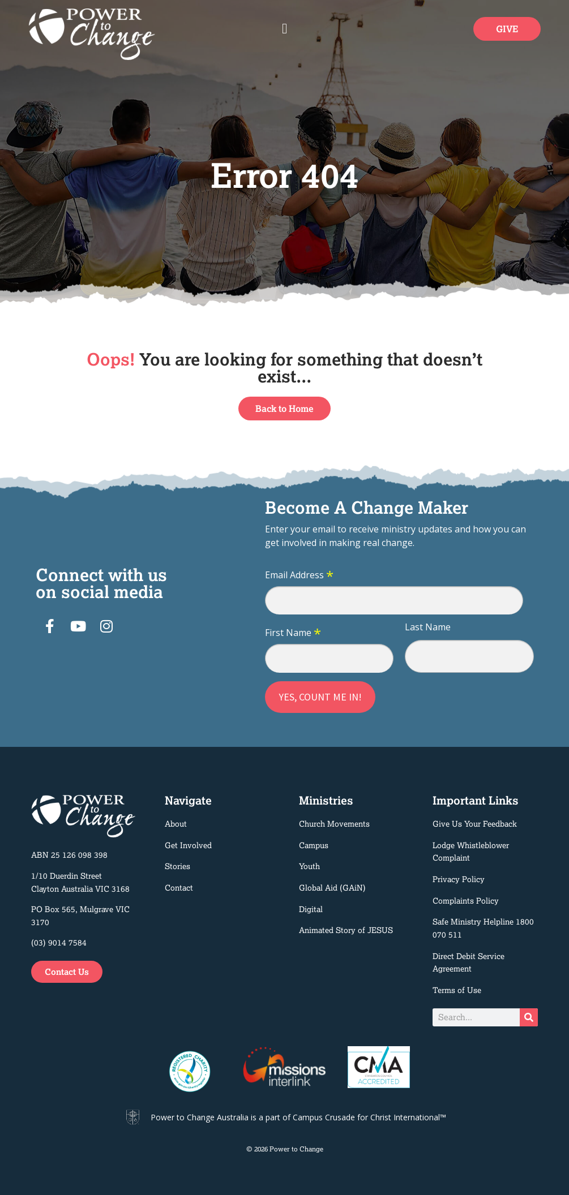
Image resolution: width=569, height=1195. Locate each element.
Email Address (299, 575)
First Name (293, 633)
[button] (285, 29)
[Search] (529, 1017)
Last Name (428, 627)
